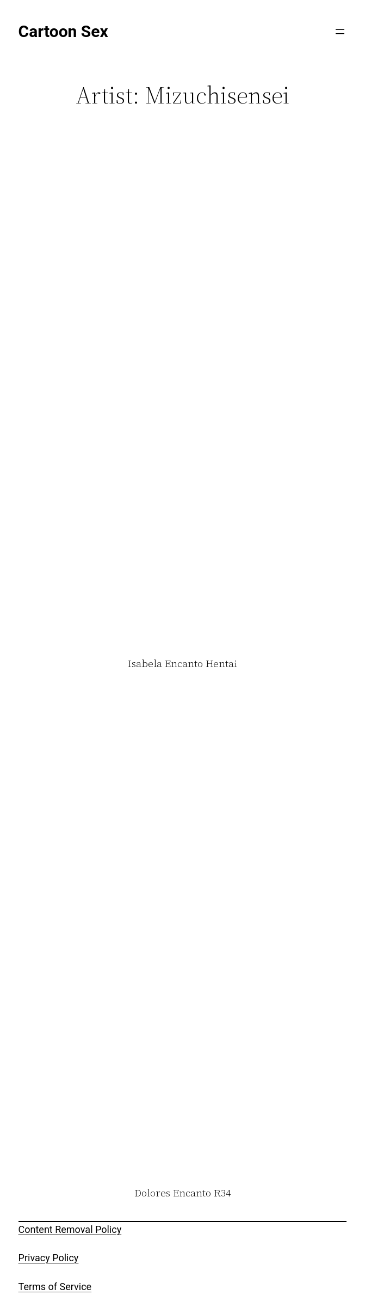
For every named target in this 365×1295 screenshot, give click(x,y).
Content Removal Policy (70, 1229)
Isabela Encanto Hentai (182, 664)
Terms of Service (55, 1286)
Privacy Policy (48, 1257)
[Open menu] (340, 31)
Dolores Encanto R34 (182, 1193)
